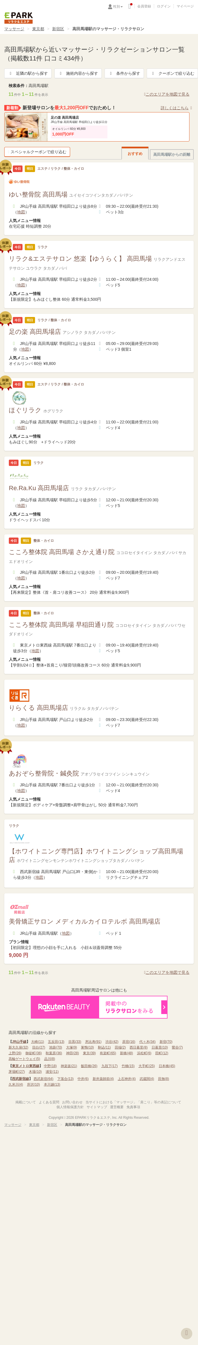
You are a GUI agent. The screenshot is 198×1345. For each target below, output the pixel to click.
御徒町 (33, 1053)
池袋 (55, 1047)
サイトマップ (97, 1107)
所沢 (33, 1084)
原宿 (128, 1042)
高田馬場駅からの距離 (171, 154)
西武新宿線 (20, 1079)
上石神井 (127, 1079)
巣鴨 (87, 1047)
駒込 (104, 1047)
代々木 (147, 1042)
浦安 (52, 1072)
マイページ (185, 6)
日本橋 (167, 1066)
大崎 (37, 1042)
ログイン (164, 6)
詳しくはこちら (177, 108)
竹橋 (128, 1066)
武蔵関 (147, 1079)
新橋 (126, 1053)
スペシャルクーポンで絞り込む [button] (37, 152)
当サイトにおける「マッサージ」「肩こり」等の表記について (133, 1102)
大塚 (71, 1047)
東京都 (38, 29)
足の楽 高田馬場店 (65, 118)
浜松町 (144, 1053)
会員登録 (144, 6)
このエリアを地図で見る (166, 94)
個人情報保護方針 (70, 1107)
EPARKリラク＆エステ (18, 18)
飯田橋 (89, 1066)
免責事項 (133, 1107)
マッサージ (14, 29)
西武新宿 (43, 1079)
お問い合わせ (72, 1102)
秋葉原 (54, 1053)
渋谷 (111, 1042)
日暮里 (160, 1047)
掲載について (25, 1102)
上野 (15, 1053)
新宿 (166, 1042)
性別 (118, 7)
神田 (72, 1053)
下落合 (65, 1079)
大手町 (146, 1066)
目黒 (74, 1042)
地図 (21, 212)
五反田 (56, 1042)
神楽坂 (69, 1066)
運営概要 (117, 1107)
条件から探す (124, 73)
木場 (35, 1072)
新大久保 (18, 1047)
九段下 (109, 1066)
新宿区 (58, 29)
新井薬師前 (103, 1079)
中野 (50, 1066)
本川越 (52, 1084)
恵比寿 (93, 1042)
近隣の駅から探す (28, 73)
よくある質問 (49, 1102)
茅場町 (17, 1072)
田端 (120, 1047)
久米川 (16, 1084)
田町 (161, 1053)
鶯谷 (177, 1047)
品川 (49, 1059)
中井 (83, 1079)
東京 (89, 1053)
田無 (163, 1079)
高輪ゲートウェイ (24, 1059)
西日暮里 (139, 1047)
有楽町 (108, 1053)
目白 (38, 1047)
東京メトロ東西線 (25, 1066)
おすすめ (135, 154)
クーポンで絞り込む (172, 73)
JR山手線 (19, 1042)
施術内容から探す (78, 73)
